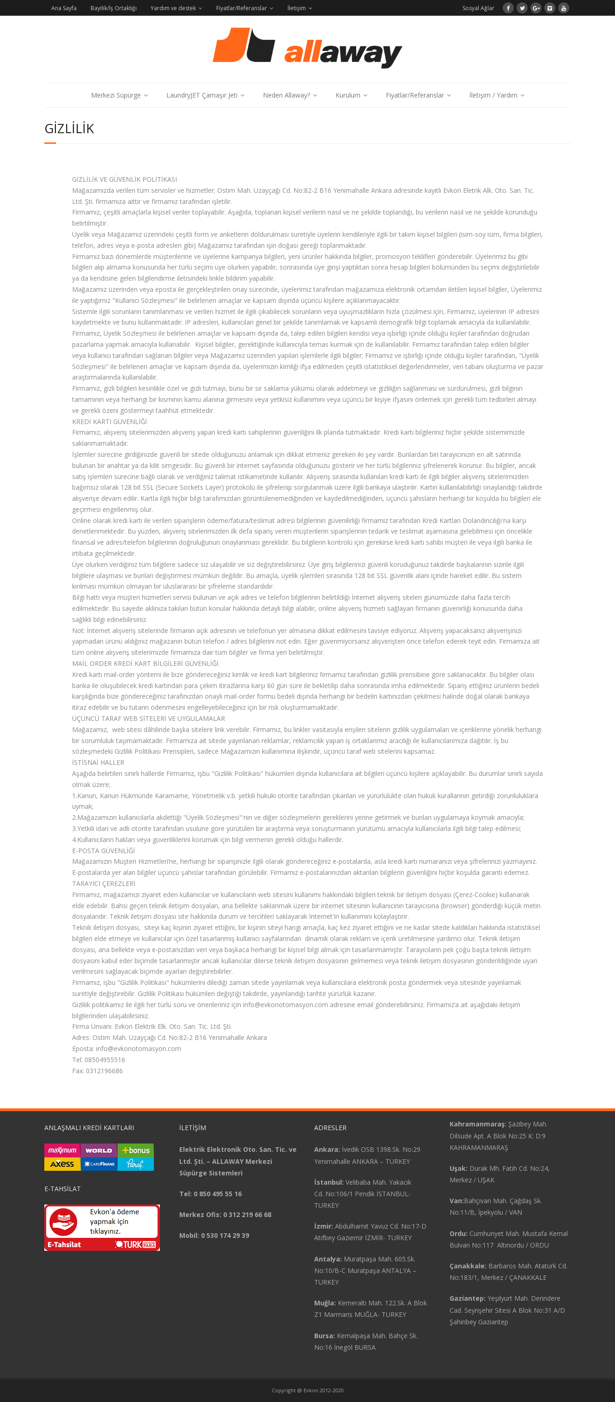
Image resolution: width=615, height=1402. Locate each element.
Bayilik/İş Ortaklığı (114, 8)
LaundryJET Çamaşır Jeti (201, 95)
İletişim (296, 8)
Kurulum (347, 95)
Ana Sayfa (64, 8)
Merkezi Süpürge (116, 95)
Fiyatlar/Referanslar (241, 8)
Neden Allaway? (286, 95)
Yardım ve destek (173, 8)
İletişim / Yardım (493, 95)
